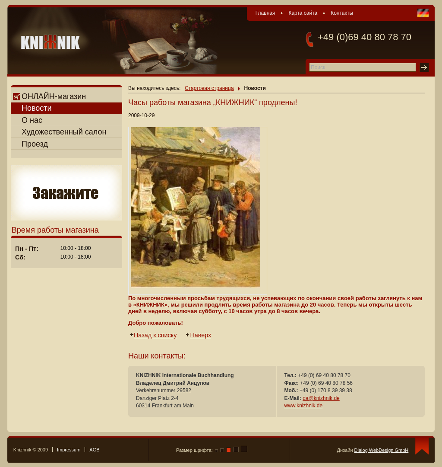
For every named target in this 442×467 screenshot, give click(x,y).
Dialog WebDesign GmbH (381, 450)
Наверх (201, 335)
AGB (94, 449)
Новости (37, 108)
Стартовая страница (209, 88)
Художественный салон (64, 132)
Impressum (68, 449)
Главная (265, 13)
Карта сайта (302, 13)
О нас (32, 120)
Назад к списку (156, 335)
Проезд (35, 144)
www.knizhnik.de (303, 406)
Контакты (342, 13)
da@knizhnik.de (321, 398)
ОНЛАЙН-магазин (49, 96)
